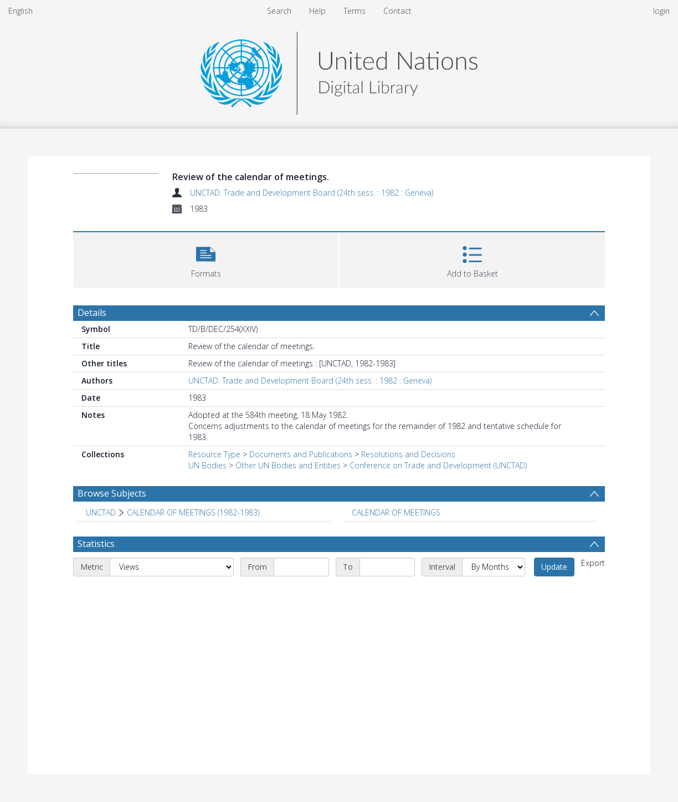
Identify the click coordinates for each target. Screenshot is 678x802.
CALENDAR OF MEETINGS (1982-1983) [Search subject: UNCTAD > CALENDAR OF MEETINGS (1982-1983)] (193, 512)
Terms (354, 11)
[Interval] (493, 567)
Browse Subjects (112, 493)
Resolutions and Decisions (408, 454)
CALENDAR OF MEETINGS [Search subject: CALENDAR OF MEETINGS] (396, 512)
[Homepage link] (339, 70)
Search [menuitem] (279, 11)
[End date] (387, 567)
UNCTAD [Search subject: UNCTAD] (101, 512)
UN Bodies (207, 465)
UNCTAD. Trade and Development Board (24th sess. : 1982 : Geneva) (311, 192)
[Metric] (172, 567)
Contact (397, 11)
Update (554, 566)
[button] (205, 258)
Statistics (96, 544)
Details (92, 313)
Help (317, 11)
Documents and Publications (300, 454)
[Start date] (301, 567)
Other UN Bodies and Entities (288, 465)
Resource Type (214, 454)
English (20, 11)
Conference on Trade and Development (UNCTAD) (438, 465)
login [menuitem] (661, 11)
